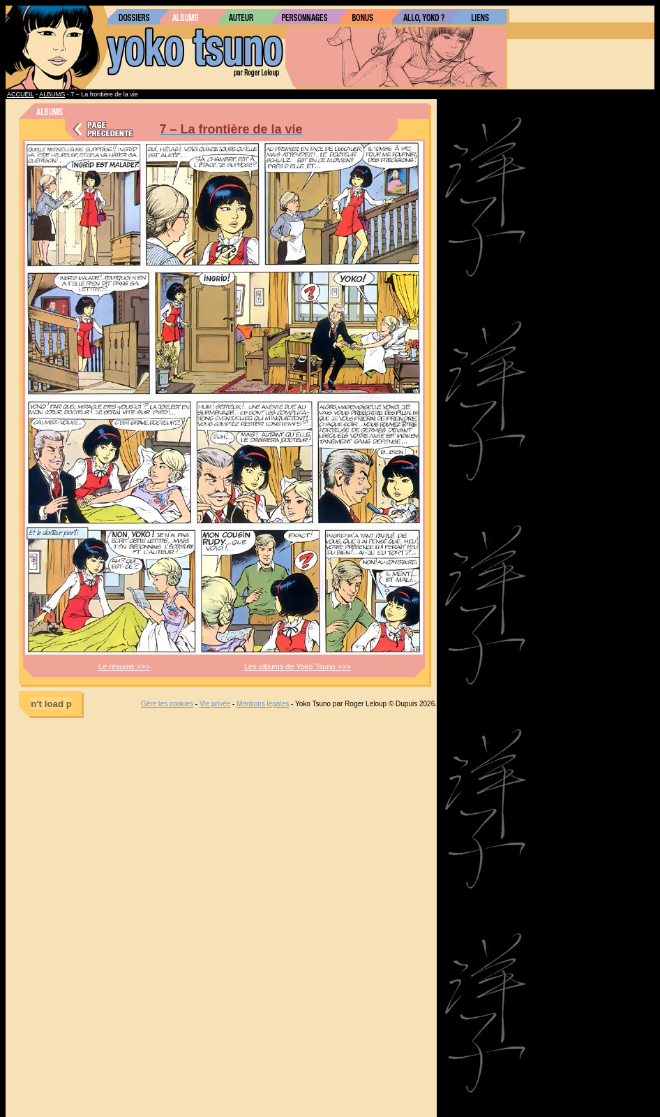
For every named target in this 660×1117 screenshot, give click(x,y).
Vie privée (215, 704)
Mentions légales (263, 704)
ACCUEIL (20, 94)
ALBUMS (52, 94)
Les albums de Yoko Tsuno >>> (297, 666)
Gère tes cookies (167, 704)
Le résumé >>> (124, 666)
